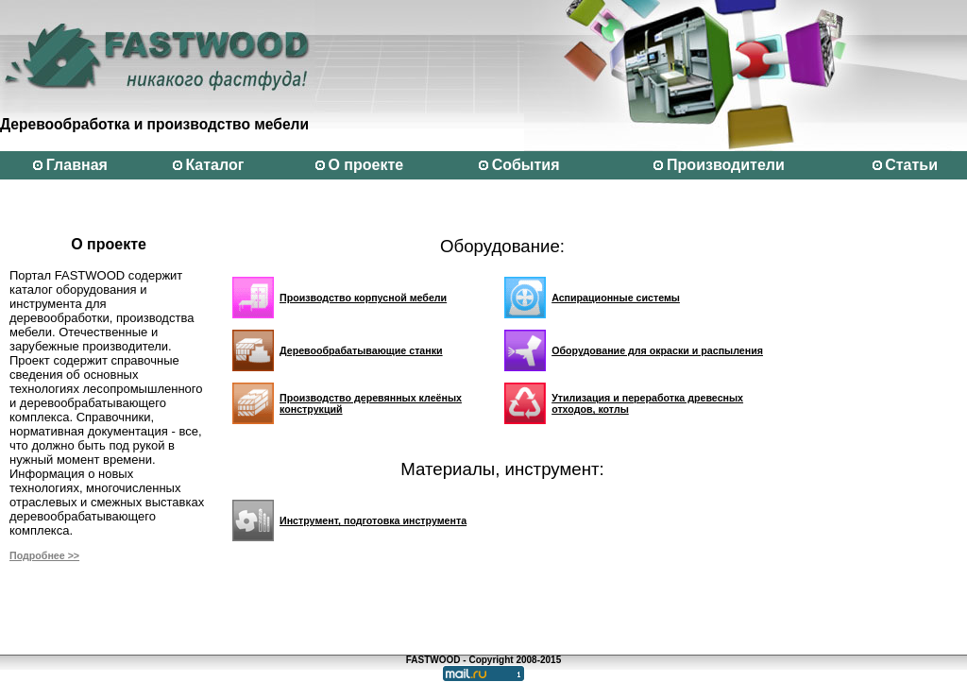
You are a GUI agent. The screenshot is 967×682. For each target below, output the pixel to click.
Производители (726, 165)
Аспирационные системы (615, 297)
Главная (77, 165)
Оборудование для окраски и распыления (657, 350)
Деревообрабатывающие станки (361, 350)
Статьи (911, 165)
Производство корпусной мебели (363, 297)
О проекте (365, 165)
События (526, 165)
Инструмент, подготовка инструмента (373, 520)
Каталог (214, 165)
